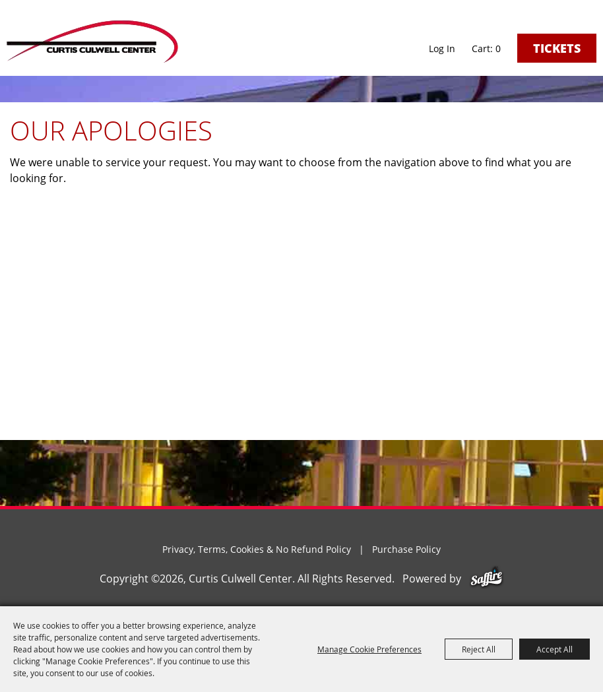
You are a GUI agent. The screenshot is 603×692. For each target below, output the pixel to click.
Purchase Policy (406, 549)
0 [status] (498, 48)
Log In (442, 48)
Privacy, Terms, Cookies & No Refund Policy (256, 549)
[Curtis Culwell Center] (92, 41)
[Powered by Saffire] (486, 578)
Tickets (557, 48)
